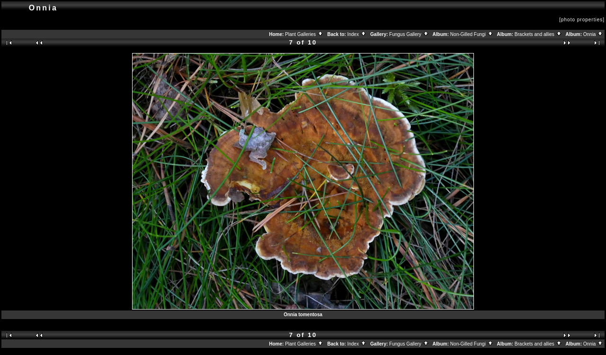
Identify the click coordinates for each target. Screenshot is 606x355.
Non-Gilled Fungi (471, 34)
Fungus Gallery (409, 34)
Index (356, 34)
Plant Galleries (304, 34)
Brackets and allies (538, 34)
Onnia (593, 34)
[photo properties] (582, 19)
